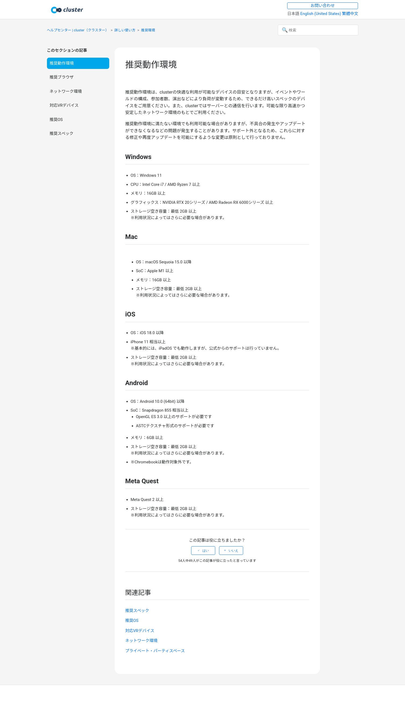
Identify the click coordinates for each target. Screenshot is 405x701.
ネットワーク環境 (66, 91)
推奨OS (56, 119)
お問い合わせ (323, 5)
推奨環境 (148, 30)
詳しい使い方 (125, 30)
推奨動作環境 (62, 63)
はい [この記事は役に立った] (205, 550)
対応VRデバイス (64, 105)
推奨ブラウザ (62, 77)
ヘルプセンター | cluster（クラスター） (78, 30)
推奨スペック (62, 133)
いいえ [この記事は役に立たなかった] (233, 550)
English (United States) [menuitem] (321, 13)
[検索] (318, 30)
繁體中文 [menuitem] (350, 13)
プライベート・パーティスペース (155, 650)
